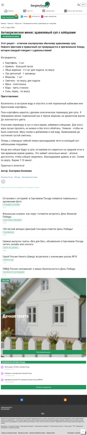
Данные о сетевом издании (9, 432)
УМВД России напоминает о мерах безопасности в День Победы (39, 268)
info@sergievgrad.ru (6, 407)
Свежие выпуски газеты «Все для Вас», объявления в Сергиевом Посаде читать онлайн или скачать (43, 243)
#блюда (17, 177)
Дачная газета (16, 315)
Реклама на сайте (23, 432)
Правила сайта (50, 432)
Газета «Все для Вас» (73, 11)
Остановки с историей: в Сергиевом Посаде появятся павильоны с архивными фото (40, 200)
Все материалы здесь (44, 352)
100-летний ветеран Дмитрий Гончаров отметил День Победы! (38, 228)
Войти (83, 4)
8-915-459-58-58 (5, 409)
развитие (77, 432)
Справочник (48, 11)
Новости (28, 11)
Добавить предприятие (43, 387)
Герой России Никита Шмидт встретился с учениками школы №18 (40, 256)
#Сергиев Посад (7, 177)
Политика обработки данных (37, 432)
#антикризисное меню (29, 177)
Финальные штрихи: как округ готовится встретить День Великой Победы (39, 215)
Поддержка (70, 432)
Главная (9, 11)
